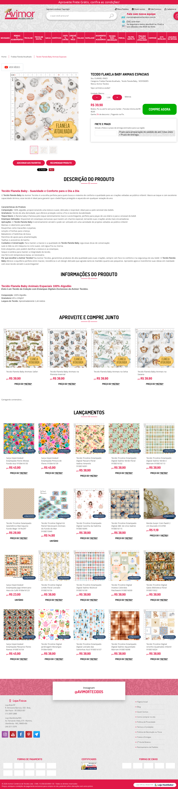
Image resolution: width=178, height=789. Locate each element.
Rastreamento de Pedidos (147, 747)
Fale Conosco (155, 9)
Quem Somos (142, 712)
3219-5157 (133, 21)
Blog (139, 707)
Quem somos (139, 9)
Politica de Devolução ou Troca (149, 732)
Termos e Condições (145, 727)
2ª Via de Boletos (144, 742)
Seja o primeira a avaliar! (100, 88)
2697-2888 (11, 713)
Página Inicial (142, 702)
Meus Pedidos (123, 9)
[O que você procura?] (111, 16)
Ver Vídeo (12, 67)
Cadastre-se (171, 9)
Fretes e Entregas (144, 737)
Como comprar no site (146, 717)
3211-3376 (11, 726)
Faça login (66, 9)
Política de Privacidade (146, 722)
